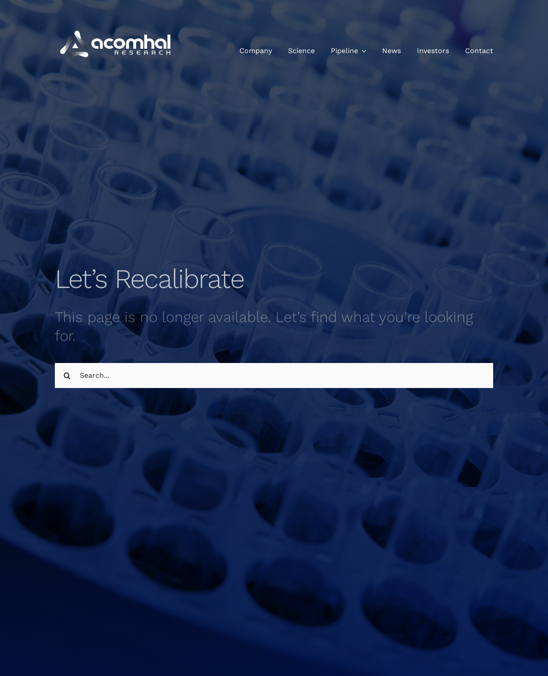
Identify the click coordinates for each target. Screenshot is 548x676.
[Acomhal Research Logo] (117, 18)
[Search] (67, 375)
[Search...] (274, 375)
